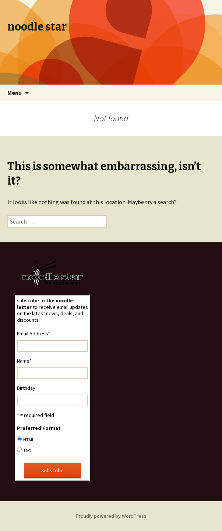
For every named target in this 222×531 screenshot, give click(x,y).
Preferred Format (39, 428)
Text (27, 450)
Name (24, 360)
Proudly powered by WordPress (111, 516)
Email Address (33, 333)
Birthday (26, 388)
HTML (28, 439)
